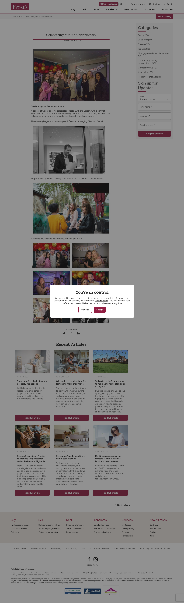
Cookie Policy (101, 300)
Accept (99, 309)
